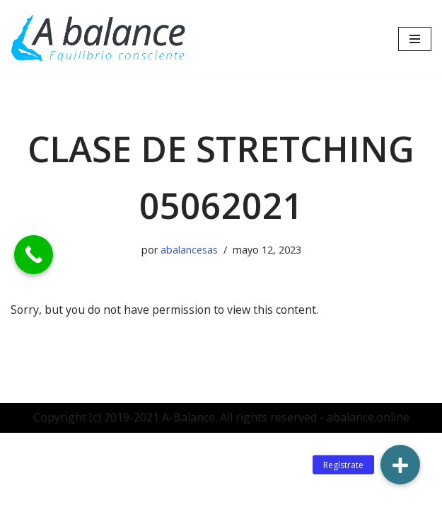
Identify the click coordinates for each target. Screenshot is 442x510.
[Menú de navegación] (414, 39)
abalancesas (189, 249)
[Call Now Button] (33, 254)
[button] (400, 464)
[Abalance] (99, 39)
